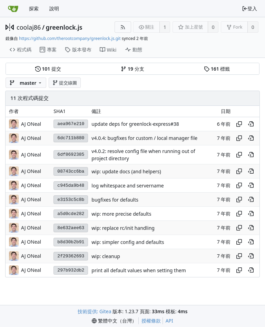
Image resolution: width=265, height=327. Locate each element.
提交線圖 (64, 83)
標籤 (217, 68)
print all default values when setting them (138, 270)
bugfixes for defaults (114, 199)
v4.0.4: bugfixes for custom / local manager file (144, 138)
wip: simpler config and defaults (127, 242)
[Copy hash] (239, 124)
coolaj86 (29, 27)
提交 (48, 68)
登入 (249, 8)
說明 (54, 8)
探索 (34, 8)
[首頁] (13, 8)
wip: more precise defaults (121, 214)
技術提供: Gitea (94, 311)
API (169, 320)
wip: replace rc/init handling (123, 228)
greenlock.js (64, 27)
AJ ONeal (31, 124)
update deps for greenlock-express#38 (135, 124)
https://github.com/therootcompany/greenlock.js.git (69, 38)
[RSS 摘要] (123, 27)
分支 (132, 68)
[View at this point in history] (251, 124)
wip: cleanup (105, 256)
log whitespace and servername (127, 185)
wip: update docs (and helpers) (126, 171)
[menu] (114, 320)
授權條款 (151, 320)
